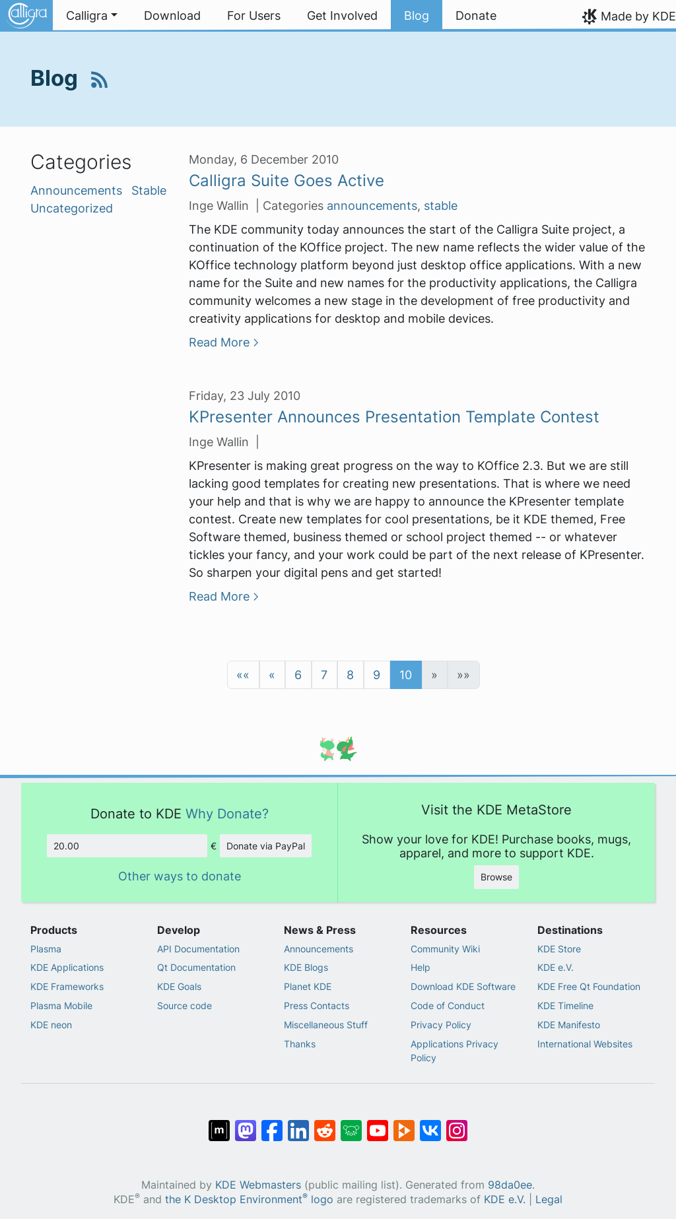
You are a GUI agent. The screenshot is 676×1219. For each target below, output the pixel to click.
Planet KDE (307, 986)
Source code (184, 1005)
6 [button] (298, 675)
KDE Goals (179, 986)
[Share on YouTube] (377, 1124)
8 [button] (350, 675)
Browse (496, 876)
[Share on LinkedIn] (298, 1124)
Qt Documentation (196, 967)
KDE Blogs (306, 967)
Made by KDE (638, 16)
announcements (372, 206)
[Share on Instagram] (456, 1124)
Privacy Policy (441, 1024)
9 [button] (376, 675)
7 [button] (324, 675)
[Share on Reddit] (324, 1124)
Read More (219, 342)
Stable (148, 190)
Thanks (300, 1043)
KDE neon (51, 1024)
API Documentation (198, 948)
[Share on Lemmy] (351, 1124)
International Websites (584, 1043)
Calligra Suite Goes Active (286, 180)
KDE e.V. (555, 967)
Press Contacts (316, 1005)
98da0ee (510, 1185)
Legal (548, 1199)
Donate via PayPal (265, 845)
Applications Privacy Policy (454, 1051)
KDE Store (559, 948)
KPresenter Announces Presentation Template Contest (394, 416)
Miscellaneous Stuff (326, 1024)
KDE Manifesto (568, 1024)
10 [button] (405, 675)
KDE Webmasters (258, 1185)
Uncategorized (71, 208)
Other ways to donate (179, 876)
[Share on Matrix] (219, 1124)
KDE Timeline (565, 1005)
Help (420, 967)
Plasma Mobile (61, 1005)
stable (440, 206)
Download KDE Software (463, 986)
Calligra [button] (87, 15)
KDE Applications (67, 967)
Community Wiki (445, 948)
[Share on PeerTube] (404, 1124)
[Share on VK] (430, 1124)
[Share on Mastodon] (245, 1124)
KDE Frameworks (67, 986)
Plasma (45, 948)
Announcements (77, 190)
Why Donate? (227, 813)
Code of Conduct (448, 1005)
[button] (243, 675)
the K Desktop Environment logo (249, 1199)
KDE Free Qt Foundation (588, 986)
